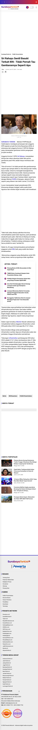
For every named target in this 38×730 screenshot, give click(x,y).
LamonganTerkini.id (8, 686)
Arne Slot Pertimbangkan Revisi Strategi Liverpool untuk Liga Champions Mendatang (18, 285)
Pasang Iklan (6, 588)
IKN (13, 249)
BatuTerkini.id (6, 671)
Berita (4, 396)
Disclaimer (5, 584)
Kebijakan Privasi (7, 581)
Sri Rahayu (21, 156)
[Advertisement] (19, 32)
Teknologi (5, 606)
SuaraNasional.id (7, 616)
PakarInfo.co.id (6, 644)
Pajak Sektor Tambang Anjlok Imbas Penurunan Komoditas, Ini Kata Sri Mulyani (24, 471)
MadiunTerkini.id (7, 677)
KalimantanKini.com (8, 642)
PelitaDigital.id (6, 635)
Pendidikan (5, 602)
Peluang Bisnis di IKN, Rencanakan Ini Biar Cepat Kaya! (19, 268)
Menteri (19, 322)
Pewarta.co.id (6, 614)
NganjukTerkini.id (7, 682)
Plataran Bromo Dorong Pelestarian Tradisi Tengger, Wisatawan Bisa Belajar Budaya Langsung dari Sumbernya (25, 462)
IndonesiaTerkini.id (7, 658)
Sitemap (5, 586)
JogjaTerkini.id (6, 665)
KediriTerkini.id (6, 684)
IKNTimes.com (6, 629)
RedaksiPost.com (7, 631)
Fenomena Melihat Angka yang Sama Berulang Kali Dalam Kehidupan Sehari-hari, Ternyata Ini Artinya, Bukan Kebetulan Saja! (25, 489)
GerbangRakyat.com (8, 625)
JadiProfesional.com (8, 646)
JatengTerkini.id (7, 663)
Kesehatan (5, 604)
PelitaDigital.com (7, 633)
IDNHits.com (6, 627)
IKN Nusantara (13, 396)
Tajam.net (5, 618)
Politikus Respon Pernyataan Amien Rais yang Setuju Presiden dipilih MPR (18, 279)
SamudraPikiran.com (8, 637)
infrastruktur (13, 338)
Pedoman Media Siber (8, 579)
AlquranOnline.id (7, 650)
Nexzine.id (5, 648)
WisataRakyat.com (7, 639)
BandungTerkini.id (7, 667)
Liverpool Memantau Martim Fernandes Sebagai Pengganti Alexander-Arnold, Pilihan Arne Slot (18, 292)
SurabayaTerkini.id (6, 54)
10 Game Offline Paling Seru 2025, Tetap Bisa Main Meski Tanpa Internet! (25, 480)
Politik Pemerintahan (17, 54)
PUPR (14, 179)
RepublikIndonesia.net (8, 620)
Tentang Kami (6, 577)
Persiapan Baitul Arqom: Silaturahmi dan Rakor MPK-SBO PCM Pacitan (24, 497)
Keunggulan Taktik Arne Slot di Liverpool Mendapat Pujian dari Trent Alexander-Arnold (18, 299)
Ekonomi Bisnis (6, 597)
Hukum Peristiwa (7, 599)
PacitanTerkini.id (7, 679)
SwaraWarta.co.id (7, 623)
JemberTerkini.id (7, 673)
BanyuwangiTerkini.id (8, 675)
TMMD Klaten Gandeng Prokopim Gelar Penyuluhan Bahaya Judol (18, 274)
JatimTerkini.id (6, 660)
